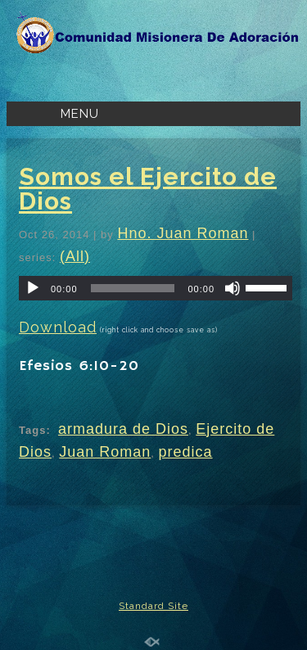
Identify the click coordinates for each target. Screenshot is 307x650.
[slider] (133, 288)
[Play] (33, 288)
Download (58, 327)
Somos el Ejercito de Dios (148, 188)
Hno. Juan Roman (182, 233)
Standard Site (153, 606)
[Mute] (232, 288)
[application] (155, 288)
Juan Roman (105, 452)
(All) (75, 256)
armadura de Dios (123, 429)
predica (186, 452)
